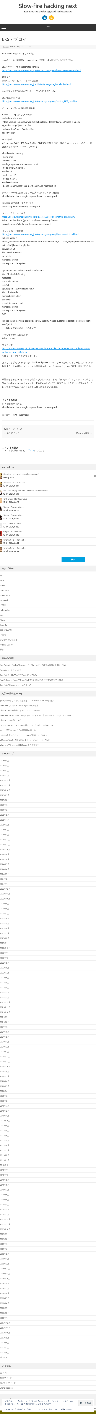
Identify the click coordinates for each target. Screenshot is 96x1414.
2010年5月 (4, 1200)
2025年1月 (4, 835)
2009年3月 (4, 1264)
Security (3, 625)
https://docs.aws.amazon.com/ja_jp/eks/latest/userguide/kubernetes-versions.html (41, 70)
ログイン (29, 450)
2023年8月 (4, 909)
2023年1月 (4, 943)
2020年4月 (4, 1091)
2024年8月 (4, 854)
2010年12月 (5, 1165)
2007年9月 (4, 1338)
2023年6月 (4, 918)
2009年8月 (4, 1239)
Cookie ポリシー (66, 1409)
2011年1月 (4, 1160)
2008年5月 (4, 1298)
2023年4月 (4, 928)
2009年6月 (4, 1249)
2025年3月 (4, 825)
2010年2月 (4, 1209)
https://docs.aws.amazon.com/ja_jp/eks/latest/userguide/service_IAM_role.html (39, 101)
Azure (2, 585)
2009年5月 (4, 1254)
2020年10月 (5, 1066)
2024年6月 (4, 859)
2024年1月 (4, 884)
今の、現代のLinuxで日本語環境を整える (18, 730)
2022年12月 (5, 948)
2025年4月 (4, 820)
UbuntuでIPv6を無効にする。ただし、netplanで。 (22, 710)
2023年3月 (4, 933)
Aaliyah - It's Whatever (12, 532)
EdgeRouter (5, 595)
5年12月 (3, 1357)
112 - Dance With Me (12, 523)
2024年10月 (5, 849)
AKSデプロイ (11, 433)
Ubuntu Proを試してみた (11, 720)
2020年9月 (4, 1071)
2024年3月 (4, 874)
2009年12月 (5, 1219)
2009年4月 (4, 1259)
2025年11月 (5, 785)
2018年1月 (4, 1116)
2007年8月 (4, 1343)
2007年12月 (5, 1323)
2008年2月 (4, 1313)
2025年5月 (4, 815)
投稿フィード (6, 1378)
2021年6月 (4, 1032)
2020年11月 (5, 1061)
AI (1, 576)
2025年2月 (4, 830)
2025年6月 (4, 810)
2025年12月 (5, 780)
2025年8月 (4, 800)
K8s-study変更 (84, 433)
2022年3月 (4, 992)
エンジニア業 (6, 630)
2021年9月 (4, 1017)
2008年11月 (5, 1274)
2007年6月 (4, 1352)
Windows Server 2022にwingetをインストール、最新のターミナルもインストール (36, 715)
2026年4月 (4, 761)
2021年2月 (4, 1052)
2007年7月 (4, 1347)
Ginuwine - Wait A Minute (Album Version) (21, 474)
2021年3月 (4, 1047)
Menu (48, 27)
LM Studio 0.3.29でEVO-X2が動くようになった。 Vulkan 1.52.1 (27, 725)
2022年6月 (4, 978)
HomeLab (4, 600)
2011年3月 (4, 1150)
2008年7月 (4, 1288)
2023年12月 (5, 889)
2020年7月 (4, 1076)
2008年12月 (5, 1269)
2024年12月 (5, 839)
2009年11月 (5, 1224)
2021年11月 (5, 1007)
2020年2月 (4, 1101)
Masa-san (14, 46)
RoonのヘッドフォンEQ (10, 670)
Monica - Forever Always (13, 507)
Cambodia (4, 590)
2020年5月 (4, 1086)
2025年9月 (4, 795)
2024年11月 (5, 844)
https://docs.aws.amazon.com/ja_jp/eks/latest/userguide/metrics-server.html (38, 217)
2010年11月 (5, 1170)
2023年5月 (4, 923)
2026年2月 (4, 770)
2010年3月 (4, 1204)
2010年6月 (4, 1195)
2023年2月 (4, 938)
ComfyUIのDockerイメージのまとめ (15, 685)
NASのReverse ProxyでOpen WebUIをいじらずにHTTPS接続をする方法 (31, 680)
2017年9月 (4, 1126)
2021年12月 (5, 1002)
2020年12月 (5, 1056)
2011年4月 (4, 1145)
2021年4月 (4, 1042)
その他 (3, 635)
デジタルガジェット (9, 640)
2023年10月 (5, 899)
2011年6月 (4, 1135)
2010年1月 (4, 1214)
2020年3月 (4, 1096)
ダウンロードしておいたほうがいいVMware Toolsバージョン (27, 701)
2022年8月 (4, 968)
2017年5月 (4, 1130)
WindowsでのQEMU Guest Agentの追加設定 (19, 705)
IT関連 (3, 605)
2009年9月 (4, 1234)
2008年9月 (4, 1283)
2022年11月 (5, 953)
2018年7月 (4, 1106)
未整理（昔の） (7, 645)
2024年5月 (4, 864)
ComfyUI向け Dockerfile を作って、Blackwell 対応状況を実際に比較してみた (33, 665)
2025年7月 (4, 805)
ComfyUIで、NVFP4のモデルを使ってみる (18, 675)
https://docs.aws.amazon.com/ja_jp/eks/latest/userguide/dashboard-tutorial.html (40, 234)
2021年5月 (4, 1037)
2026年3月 (4, 765)
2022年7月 (4, 973)
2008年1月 (4, 1318)
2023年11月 (5, 894)
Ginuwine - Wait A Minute (14, 482)
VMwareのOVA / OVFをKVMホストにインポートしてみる (25, 740)
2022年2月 (4, 997)
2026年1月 (4, 775)
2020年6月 (4, 1081)
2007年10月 (5, 1333)
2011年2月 (4, 1155)
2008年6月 (4, 1293)
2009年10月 (5, 1229)
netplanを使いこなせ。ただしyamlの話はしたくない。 (24, 735)
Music (2, 620)
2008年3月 (4, 1308)
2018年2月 (4, 1111)
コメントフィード (8, 1383)
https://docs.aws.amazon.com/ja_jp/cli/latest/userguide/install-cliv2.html (36, 84)
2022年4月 (4, 987)
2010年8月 (4, 1185)
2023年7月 (4, 913)
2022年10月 (5, 958)
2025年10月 (5, 790)
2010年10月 (5, 1175)
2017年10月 (5, 1121)
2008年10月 (5, 1278)
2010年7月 (4, 1190)
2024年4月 (4, 869)
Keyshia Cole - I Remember (14, 540)
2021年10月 (5, 1012)
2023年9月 (4, 904)
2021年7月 (4, 1027)
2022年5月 (4, 982)
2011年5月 (4, 1140)
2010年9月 (4, 1180)
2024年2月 (4, 879)
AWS (15, 415)
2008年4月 (4, 1303)
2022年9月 (4, 963)
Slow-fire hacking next (48, 6)
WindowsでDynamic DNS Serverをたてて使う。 (21, 745)
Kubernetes (24, 415)
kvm (1, 615)
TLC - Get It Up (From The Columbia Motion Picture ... (26, 491)
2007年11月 (5, 1328)
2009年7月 (4, 1244)
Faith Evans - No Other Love (15, 499)
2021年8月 (4, 1022)
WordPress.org (6, 1388)
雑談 (2, 649)
